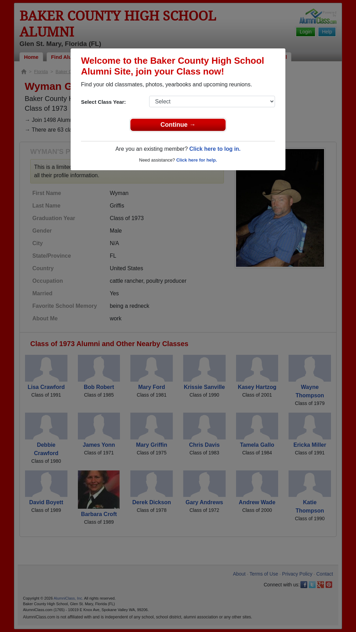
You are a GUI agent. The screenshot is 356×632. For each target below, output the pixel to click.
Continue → (178, 124)
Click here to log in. (215, 149)
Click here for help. (196, 160)
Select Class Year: (103, 102)
